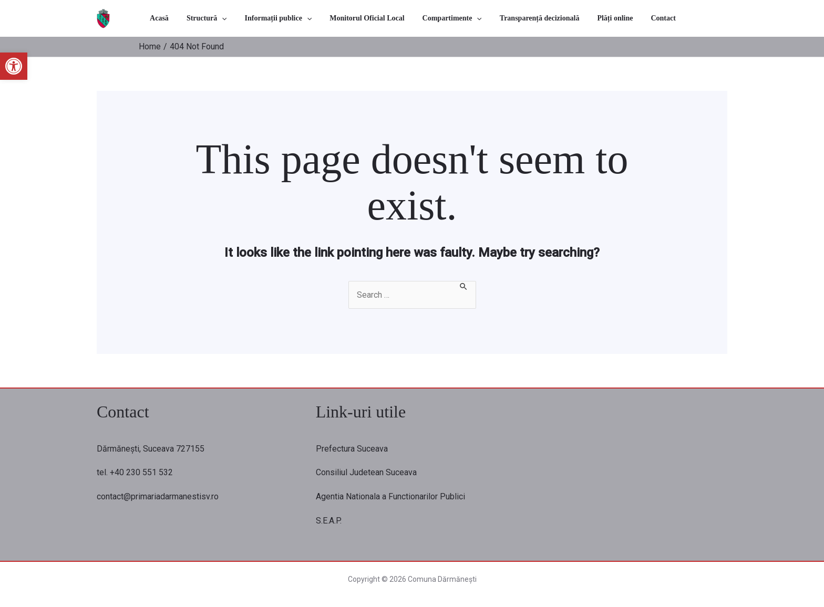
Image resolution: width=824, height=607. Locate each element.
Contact (632, 18)
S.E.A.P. (329, 521)
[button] (13, 66)
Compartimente (449, 18)
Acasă (195, 18)
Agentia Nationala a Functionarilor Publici (390, 496)
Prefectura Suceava (352, 449)
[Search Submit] (464, 285)
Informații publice (294, 18)
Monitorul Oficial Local (374, 18)
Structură (232, 18)
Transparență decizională (528, 18)
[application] (248, 18)
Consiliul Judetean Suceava (366, 472)
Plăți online (594, 18)
